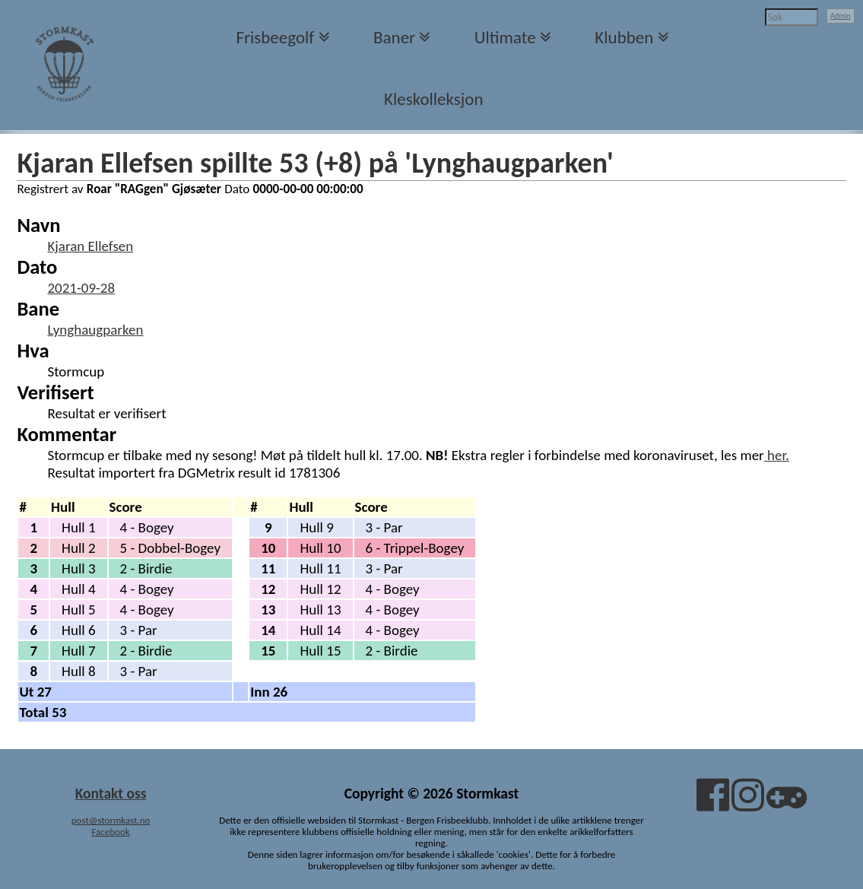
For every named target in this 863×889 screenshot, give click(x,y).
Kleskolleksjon (433, 99)
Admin (840, 16)
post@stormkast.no (111, 820)
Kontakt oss (111, 793)
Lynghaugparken (95, 329)
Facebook (110, 831)
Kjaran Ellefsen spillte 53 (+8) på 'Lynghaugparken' (315, 162)
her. (776, 455)
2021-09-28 (81, 288)
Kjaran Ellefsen (90, 246)
